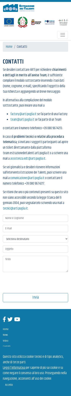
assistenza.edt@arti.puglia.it (27, 158)
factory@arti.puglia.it (23, 114)
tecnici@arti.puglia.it (15, 208)
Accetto (9, 384)
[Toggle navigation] (62, 35)
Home (9, 46)
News (5, 335)
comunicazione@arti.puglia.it (27, 178)
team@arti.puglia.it (22, 119)
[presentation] (30, 282)
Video (5, 341)
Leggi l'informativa (14, 368)
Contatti (6, 346)
